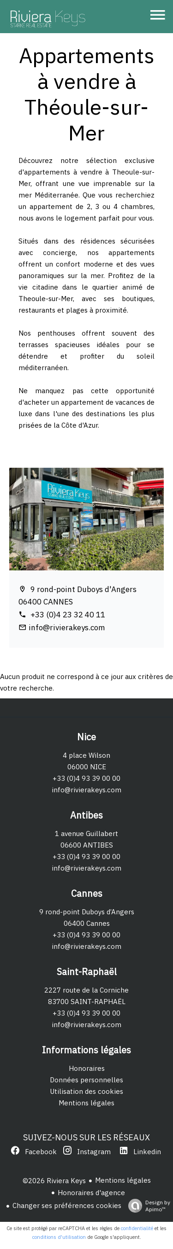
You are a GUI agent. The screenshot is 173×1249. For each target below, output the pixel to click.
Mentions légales (86, 1102)
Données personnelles (86, 1079)
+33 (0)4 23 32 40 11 (67, 615)
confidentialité (137, 1228)
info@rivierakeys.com (67, 627)
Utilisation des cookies (86, 1091)
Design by (147, 1206)
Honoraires (87, 1068)
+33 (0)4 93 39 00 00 (86, 778)
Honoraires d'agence (91, 1192)
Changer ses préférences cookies (66, 1205)
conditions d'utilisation (59, 1237)
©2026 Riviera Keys (54, 1180)
